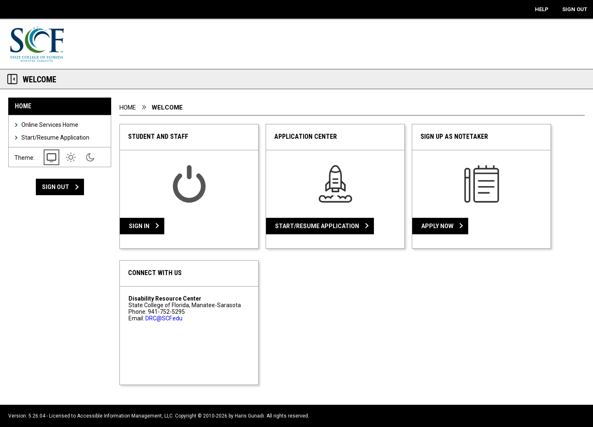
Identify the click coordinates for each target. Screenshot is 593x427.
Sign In (139, 226)
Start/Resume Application (55, 137)
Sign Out (55, 187)
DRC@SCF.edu (163, 318)
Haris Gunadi (249, 416)
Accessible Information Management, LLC (125, 416)
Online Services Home (49, 124)
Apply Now (437, 226)
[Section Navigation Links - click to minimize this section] (12, 79)
